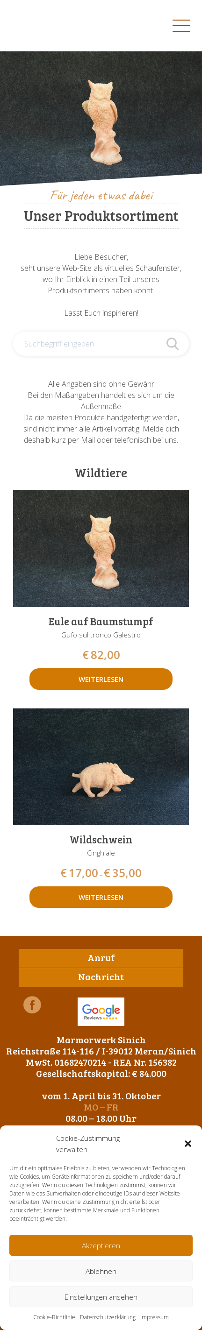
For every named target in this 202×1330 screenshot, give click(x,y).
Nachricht (101, 976)
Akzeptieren (101, 1245)
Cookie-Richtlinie (54, 1317)
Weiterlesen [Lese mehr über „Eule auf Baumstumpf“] (101, 679)
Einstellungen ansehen (101, 1297)
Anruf (101, 957)
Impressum (154, 1317)
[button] (188, 1143)
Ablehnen (101, 1271)
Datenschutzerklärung (108, 1317)
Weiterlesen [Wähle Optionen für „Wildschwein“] (101, 897)
